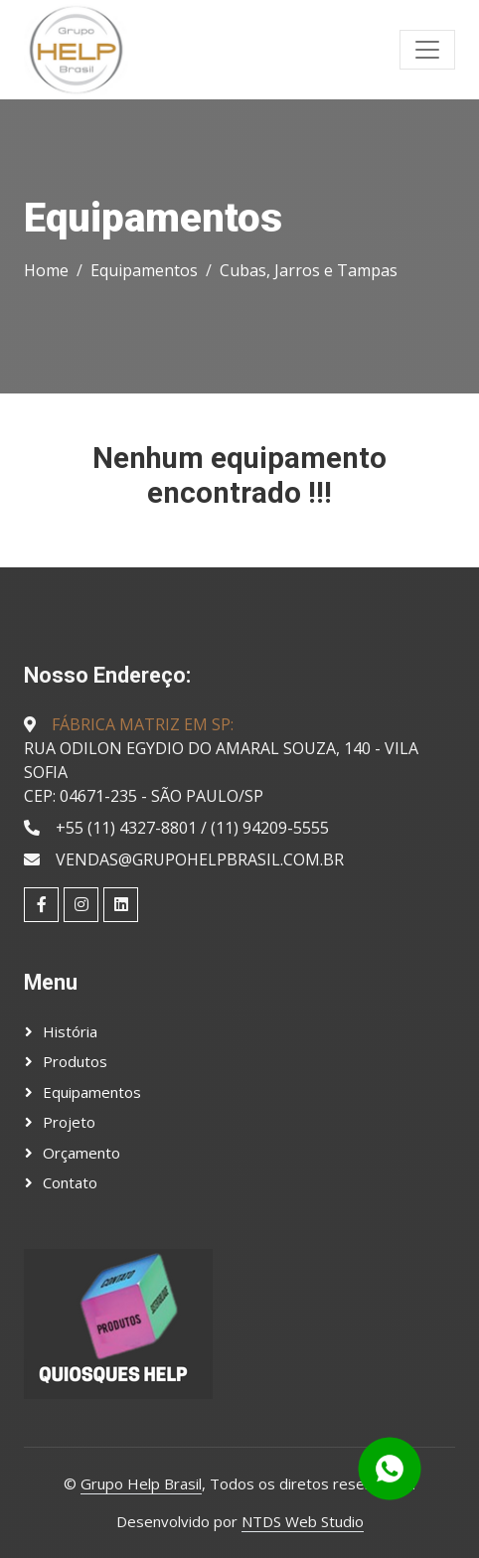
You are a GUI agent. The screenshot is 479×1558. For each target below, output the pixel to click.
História (70, 1031)
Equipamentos (144, 270)
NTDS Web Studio (302, 1521)
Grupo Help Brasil (141, 1483)
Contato (70, 1182)
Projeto (69, 1122)
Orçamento (81, 1153)
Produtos (75, 1061)
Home (46, 270)
